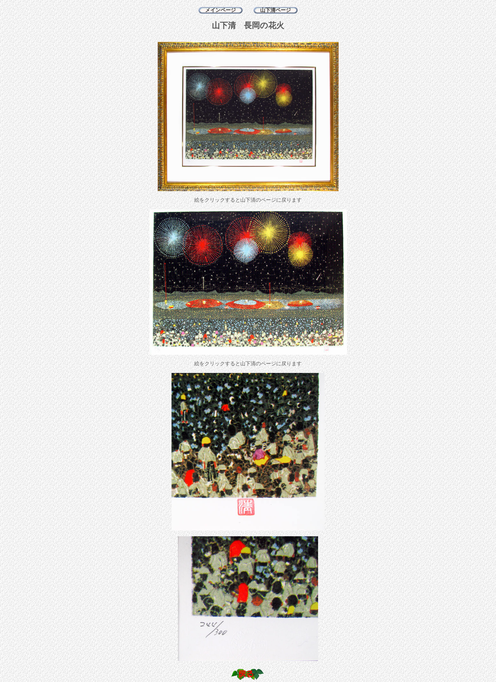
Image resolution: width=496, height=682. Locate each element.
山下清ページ (275, 10)
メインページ (220, 10)
